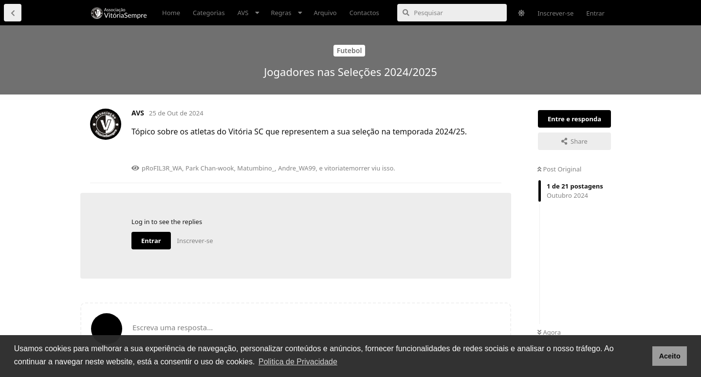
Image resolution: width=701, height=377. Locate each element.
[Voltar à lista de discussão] (12, 12)
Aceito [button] (670, 356)
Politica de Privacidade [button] (297, 362)
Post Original (559, 169)
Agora (549, 332)
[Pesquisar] (452, 12)
